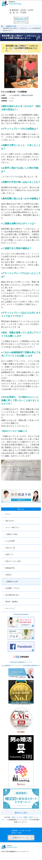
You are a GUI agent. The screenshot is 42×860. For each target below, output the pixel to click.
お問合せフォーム (21, 837)
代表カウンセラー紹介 (13, 561)
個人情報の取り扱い (12, 595)
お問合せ (8, 575)
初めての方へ (10, 521)
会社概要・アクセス (12, 588)
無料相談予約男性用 (21, 20)
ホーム (7, 514)
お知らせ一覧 (10, 548)
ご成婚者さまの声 (11, 581)
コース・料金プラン (12, 527)
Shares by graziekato (21, 614)
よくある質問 (10, 541)
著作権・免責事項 (11, 602)
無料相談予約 (10, 568)
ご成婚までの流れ (11, 534)
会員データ (9, 554)
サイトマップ (10, 608)
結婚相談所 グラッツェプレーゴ (18, 851)
